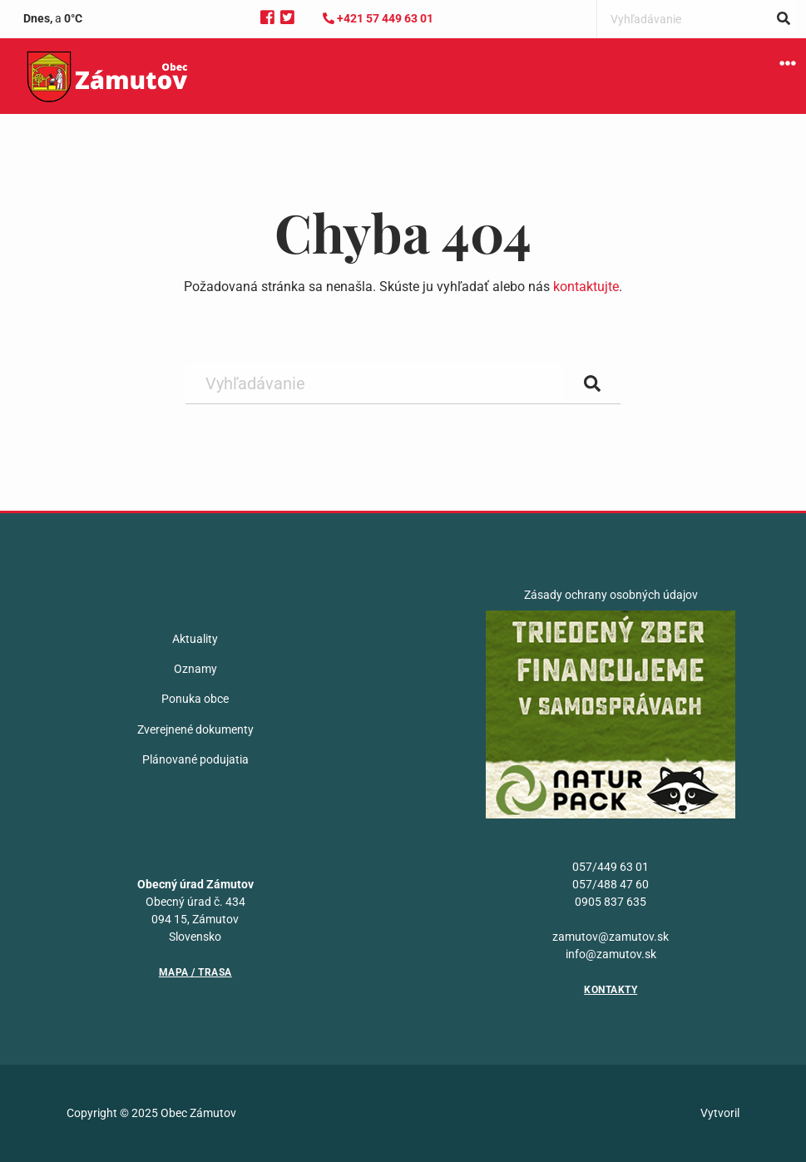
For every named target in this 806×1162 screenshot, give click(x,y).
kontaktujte (586, 286)
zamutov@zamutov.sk (610, 936)
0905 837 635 (610, 901)
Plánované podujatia (195, 759)
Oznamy (195, 668)
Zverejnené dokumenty (195, 729)
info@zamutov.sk (611, 954)
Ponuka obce (195, 698)
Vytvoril (719, 1113)
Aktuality (195, 638)
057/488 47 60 (610, 884)
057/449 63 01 (610, 866)
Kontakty (610, 990)
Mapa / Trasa (195, 972)
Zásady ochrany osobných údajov (611, 594)
